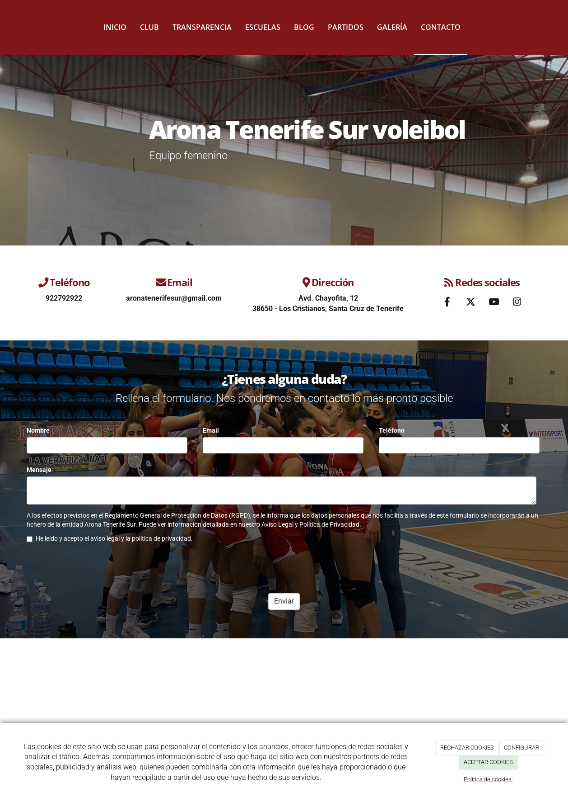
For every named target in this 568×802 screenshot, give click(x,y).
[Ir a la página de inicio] (17, 27)
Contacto (441, 27)
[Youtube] (493, 302)
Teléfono (392, 430)
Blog (304, 27)
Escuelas (262, 27)
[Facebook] (447, 302)
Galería (392, 27)
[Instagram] (517, 302)
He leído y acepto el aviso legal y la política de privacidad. (110, 538)
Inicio (114, 27)
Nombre (38, 430)
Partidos (345, 27)
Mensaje (39, 469)
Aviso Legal (277, 524)
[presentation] (95, 568)
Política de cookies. (488, 779)
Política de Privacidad (329, 524)
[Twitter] (470, 302)
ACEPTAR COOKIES (488, 762)
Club (149, 27)
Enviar (284, 601)
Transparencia (202, 27)
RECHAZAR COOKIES (467, 747)
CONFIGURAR (521, 747)
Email (211, 430)
